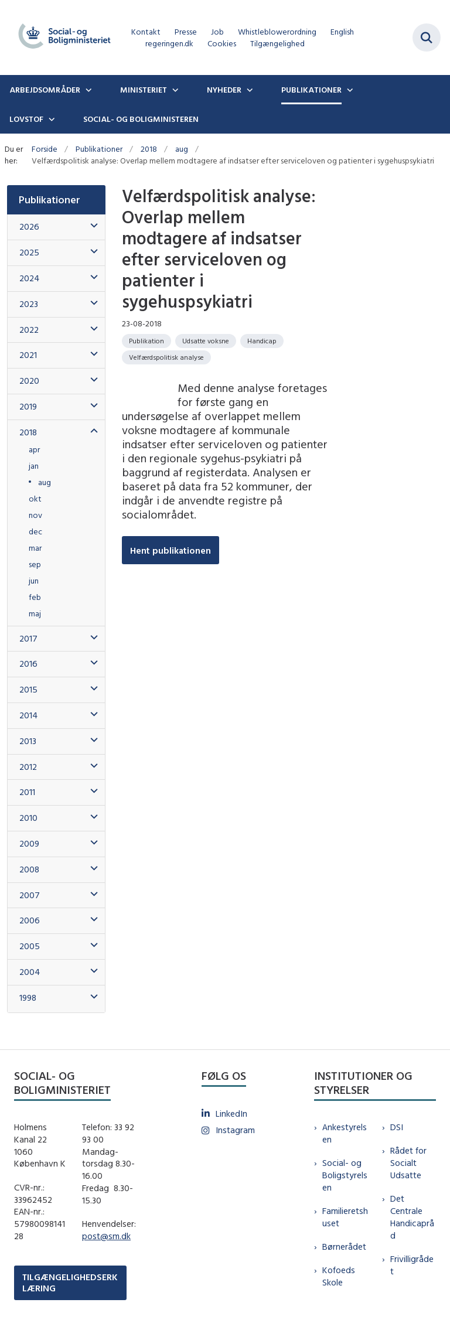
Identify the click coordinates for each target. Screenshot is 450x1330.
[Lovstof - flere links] (50, 119)
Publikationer (311, 89)
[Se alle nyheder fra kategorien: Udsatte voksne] (205, 341)
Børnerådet (344, 1246)
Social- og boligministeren (141, 119)
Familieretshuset (345, 1217)
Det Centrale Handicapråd (412, 1216)
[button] (91, 226)
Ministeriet (143, 89)
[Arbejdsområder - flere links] (87, 90)
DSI (396, 1127)
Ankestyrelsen (344, 1133)
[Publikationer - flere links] (348, 90)
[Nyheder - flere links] (248, 90)
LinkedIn (231, 1113)
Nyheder (224, 89)
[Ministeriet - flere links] (174, 90)
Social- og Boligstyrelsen (344, 1175)
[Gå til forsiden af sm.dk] (61, 37)
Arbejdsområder (44, 89)
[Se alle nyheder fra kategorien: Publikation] (146, 341)
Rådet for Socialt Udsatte (408, 1163)
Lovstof (26, 119)
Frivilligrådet (412, 1265)
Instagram (235, 1129)
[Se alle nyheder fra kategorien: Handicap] (262, 341)
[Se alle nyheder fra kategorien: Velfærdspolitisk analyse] (166, 357)
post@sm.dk (106, 1236)
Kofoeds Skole (338, 1276)
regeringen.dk (169, 43)
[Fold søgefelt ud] (426, 37)
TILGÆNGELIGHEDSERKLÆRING (70, 1282)
